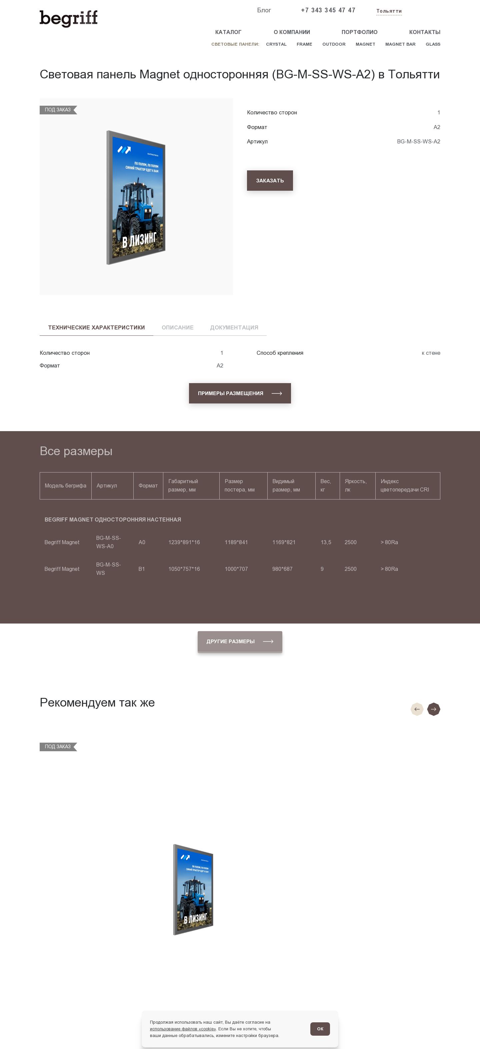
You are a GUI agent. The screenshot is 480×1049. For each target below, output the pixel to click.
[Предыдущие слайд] (417, 709)
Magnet (365, 44)
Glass (433, 44)
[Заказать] (270, 180)
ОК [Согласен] (320, 1028)
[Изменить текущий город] (388, 11)
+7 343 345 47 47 (328, 10)
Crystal (276, 44)
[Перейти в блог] (461, 1030)
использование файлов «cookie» (183, 1028)
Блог (264, 10)
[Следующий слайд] (433, 709)
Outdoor (334, 44)
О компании (292, 32)
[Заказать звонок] (425, 11)
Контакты (424, 32)
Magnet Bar (400, 44)
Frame (304, 44)
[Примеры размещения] (240, 393)
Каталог (228, 32)
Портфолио (360, 32)
